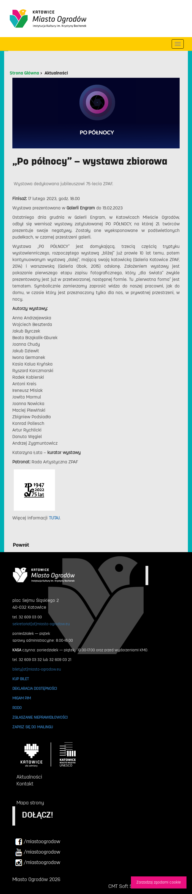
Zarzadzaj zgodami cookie (158, 882)
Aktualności (56, 73)
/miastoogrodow (37, 842)
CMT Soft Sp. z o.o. (128, 886)
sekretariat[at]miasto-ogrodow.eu (41, 624)
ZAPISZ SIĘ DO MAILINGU (32, 727)
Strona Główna (24, 73)
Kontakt (25, 783)
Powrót (21, 545)
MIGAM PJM (21, 698)
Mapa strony (30, 802)
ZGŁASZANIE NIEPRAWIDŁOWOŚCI (40, 717)
